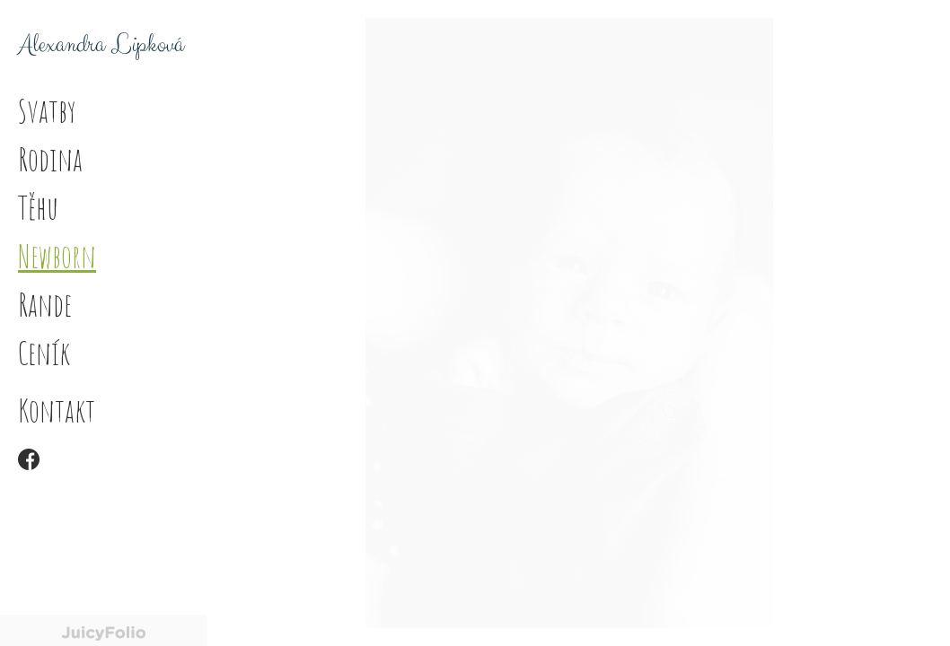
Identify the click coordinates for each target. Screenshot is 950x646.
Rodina (50, 158)
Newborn (57, 255)
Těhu (38, 207)
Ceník (44, 352)
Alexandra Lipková (101, 45)
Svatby (47, 110)
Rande (45, 304)
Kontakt (56, 410)
